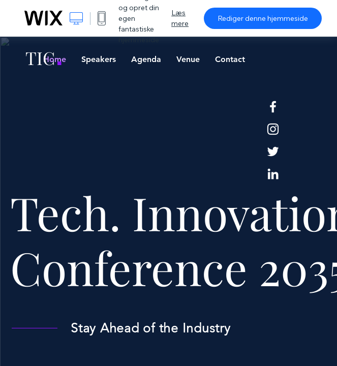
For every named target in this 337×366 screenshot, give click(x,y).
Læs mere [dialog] (180, 18)
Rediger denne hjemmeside (263, 18)
